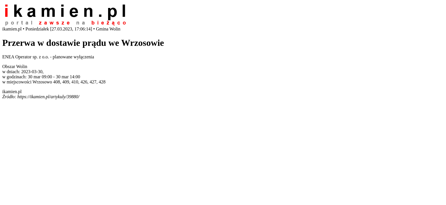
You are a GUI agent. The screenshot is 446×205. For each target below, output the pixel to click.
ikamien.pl (12, 91)
